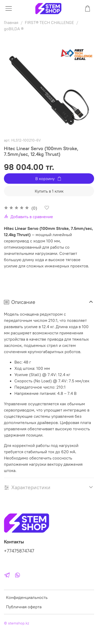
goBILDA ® (14, 28)
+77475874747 (19, 551)
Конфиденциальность (27, 597)
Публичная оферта (24, 606)
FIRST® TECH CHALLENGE (49, 22)
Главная (11, 22)
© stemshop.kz (16, 623)
